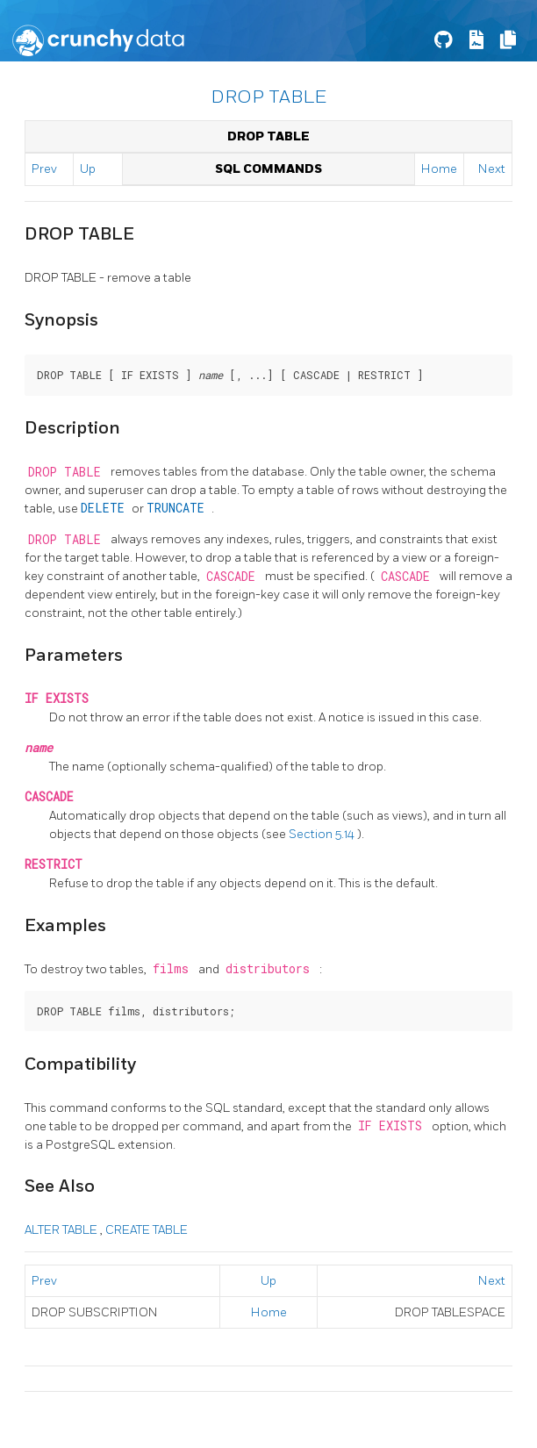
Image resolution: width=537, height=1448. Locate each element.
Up (88, 168)
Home (439, 168)
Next (491, 168)
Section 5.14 (323, 834)
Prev (44, 168)
